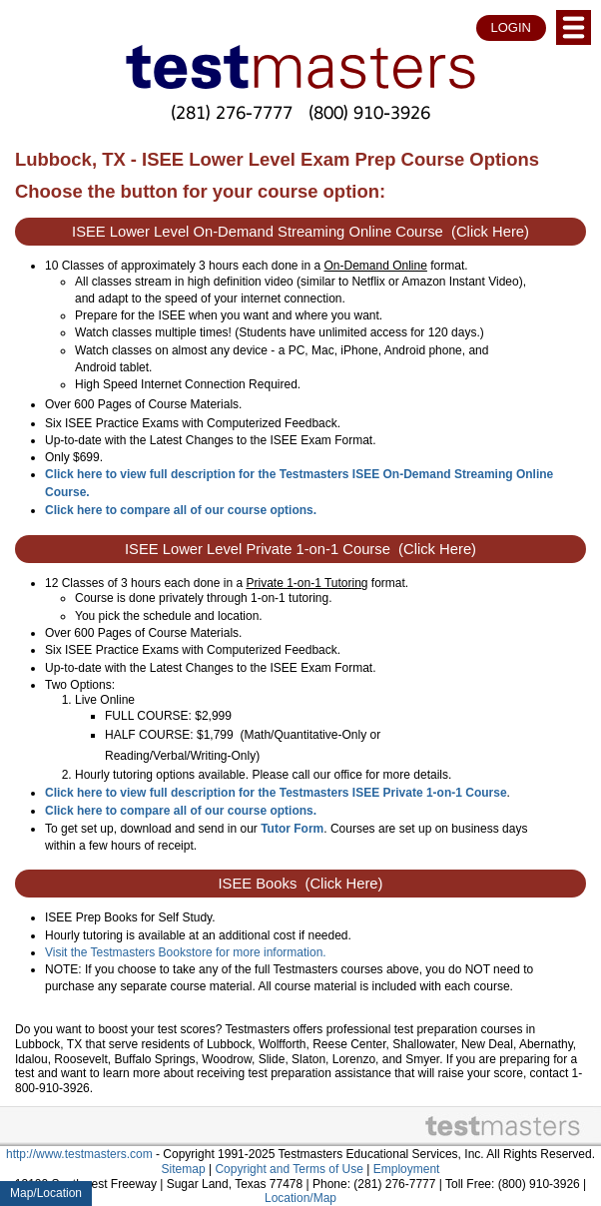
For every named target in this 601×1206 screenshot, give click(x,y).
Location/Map (300, 1198)
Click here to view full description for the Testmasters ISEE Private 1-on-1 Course (276, 793)
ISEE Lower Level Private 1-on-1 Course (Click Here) (300, 549)
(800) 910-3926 (369, 112)
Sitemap (184, 1169)
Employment (406, 1169)
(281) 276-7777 (232, 112)
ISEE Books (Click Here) (301, 884)
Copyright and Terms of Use (289, 1169)
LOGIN (511, 27)
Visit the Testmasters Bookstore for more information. (185, 952)
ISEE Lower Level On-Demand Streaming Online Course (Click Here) (300, 232)
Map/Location (46, 1193)
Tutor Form (292, 829)
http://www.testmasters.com (79, 1154)
